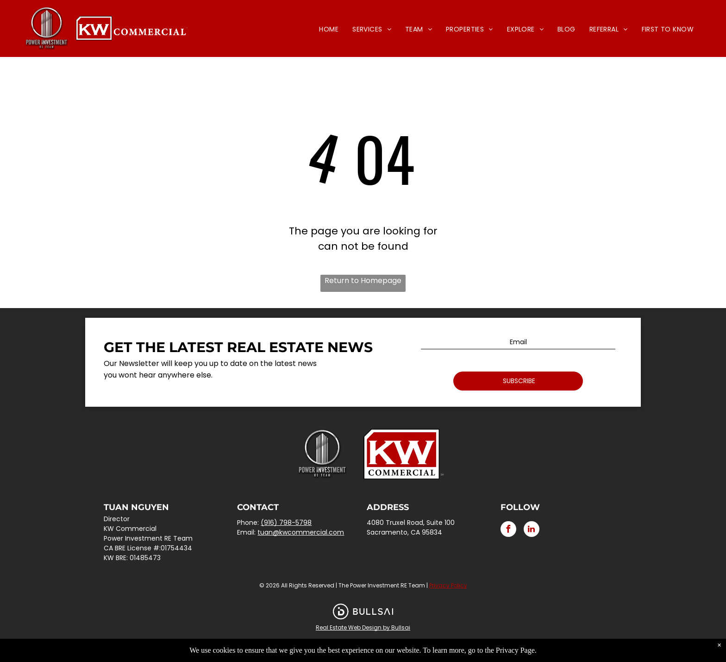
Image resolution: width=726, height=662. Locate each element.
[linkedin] (531, 530)
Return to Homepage (363, 280)
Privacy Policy (448, 585)
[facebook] (508, 530)
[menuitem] (328, 29)
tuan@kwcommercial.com (300, 532)
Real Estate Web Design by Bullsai (363, 627)
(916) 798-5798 (286, 522)
